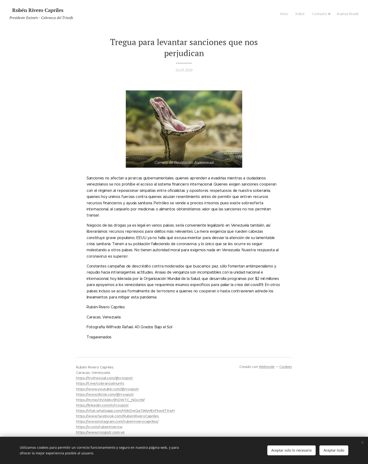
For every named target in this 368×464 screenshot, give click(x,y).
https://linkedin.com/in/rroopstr (102, 405)
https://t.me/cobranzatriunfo (100, 383)
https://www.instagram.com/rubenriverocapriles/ (117, 421)
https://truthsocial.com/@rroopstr (104, 378)
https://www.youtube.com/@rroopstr (107, 389)
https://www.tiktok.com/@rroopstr (105, 394)
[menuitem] (335, 14)
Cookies (285, 367)
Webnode (267, 367)
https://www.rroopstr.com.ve (100, 432)
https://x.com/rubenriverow (99, 427)
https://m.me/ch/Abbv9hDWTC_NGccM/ (110, 400)
